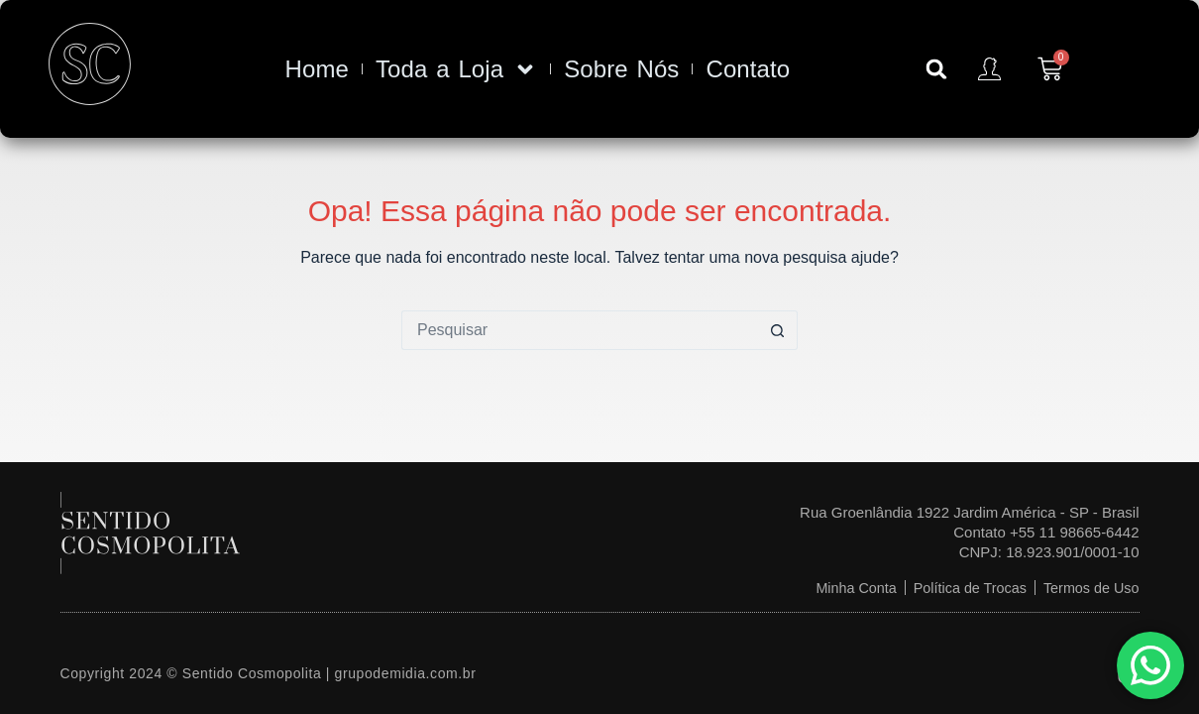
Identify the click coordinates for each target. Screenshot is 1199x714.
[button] (936, 69)
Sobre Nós (621, 69)
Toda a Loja (456, 69)
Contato (748, 69)
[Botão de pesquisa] (778, 330)
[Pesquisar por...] (579, 330)
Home (317, 69)
